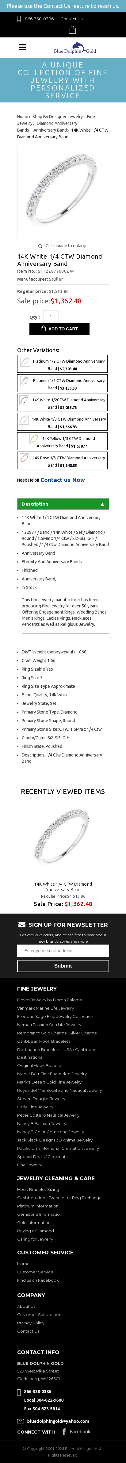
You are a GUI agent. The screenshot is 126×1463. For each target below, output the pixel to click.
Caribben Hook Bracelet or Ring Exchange (59, 1197)
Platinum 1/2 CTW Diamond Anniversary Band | (62, 364)
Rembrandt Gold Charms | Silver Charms (57, 1032)
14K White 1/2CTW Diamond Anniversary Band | (62, 402)
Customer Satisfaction (39, 1314)
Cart (74, 29)
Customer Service (35, 1271)
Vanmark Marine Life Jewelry (45, 1008)
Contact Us (71, 18)
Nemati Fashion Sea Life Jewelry (49, 1024)
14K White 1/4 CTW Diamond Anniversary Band (63, 887)
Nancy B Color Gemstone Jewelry (50, 1131)
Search (58, 29)
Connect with (36, 1432)
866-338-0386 (39, 18)
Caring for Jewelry (35, 1239)
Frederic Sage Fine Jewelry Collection (55, 1016)
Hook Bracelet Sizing (38, 1189)
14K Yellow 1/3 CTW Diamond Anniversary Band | (62, 441)
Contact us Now (62, 480)
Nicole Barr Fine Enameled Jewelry (52, 1073)
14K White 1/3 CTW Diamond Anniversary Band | (62, 422)
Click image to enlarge (67, 245)
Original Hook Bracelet (40, 1065)
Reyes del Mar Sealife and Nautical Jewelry (59, 1090)
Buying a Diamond (35, 1230)
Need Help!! (28, 480)
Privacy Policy (30, 1322)
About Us (26, 1306)
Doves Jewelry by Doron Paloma (49, 999)
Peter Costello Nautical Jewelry (48, 1115)
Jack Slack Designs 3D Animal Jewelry (55, 1140)
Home (23, 1263)
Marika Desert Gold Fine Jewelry (49, 1082)
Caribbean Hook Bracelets (43, 1041)
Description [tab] (63, 503)
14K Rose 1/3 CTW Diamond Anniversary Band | (62, 460)
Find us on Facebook (38, 1280)
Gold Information (34, 1222)
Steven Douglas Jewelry (41, 1098)
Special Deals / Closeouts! (42, 1156)
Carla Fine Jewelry (35, 1106)
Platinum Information (38, 1205)
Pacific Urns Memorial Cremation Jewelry (58, 1148)
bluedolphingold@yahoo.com (58, 1421)
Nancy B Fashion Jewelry (41, 1123)
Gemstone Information (39, 1214)
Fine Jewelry (29, 1164)
